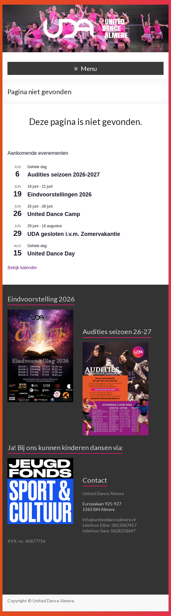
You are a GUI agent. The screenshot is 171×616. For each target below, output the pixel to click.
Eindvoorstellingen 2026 (59, 194)
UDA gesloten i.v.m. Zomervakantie (73, 234)
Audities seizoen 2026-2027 (63, 175)
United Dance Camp (53, 214)
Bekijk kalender (22, 267)
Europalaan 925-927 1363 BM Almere (102, 506)
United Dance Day (51, 254)
